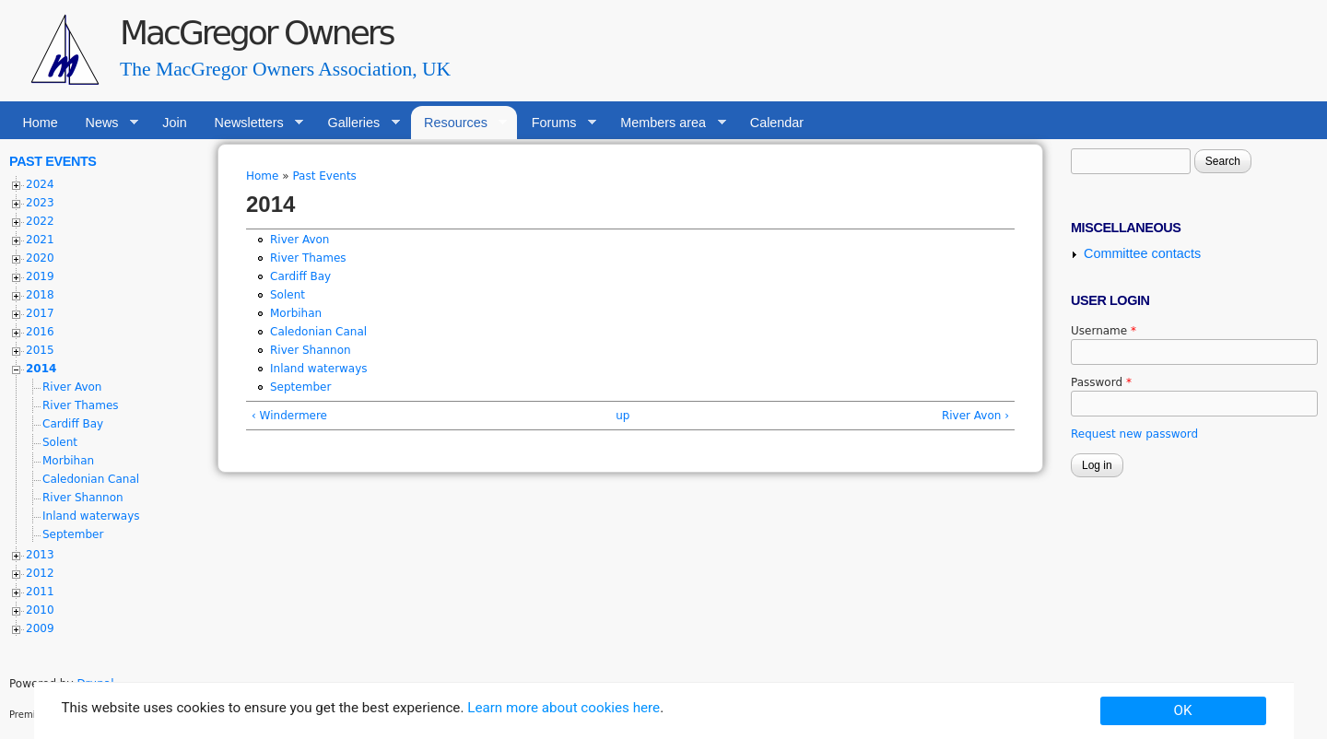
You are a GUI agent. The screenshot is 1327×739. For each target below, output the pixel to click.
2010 (40, 610)
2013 (40, 554)
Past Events (324, 176)
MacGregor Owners (256, 33)
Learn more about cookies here (563, 707)
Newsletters (252, 123)
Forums (557, 123)
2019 (40, 276)
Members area (666, 123)
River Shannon (310, 350)
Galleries (357, 123)
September (300, 387)
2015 (40, 350)
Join (174, 122)
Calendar (777, 122)
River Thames (308, 258)
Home (39, 122)
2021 (40, 239)
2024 (40, 184)
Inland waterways (319, 368)
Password (1101, 382)
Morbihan (296, 313)
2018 (40, 294)
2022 (40, 221)
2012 (40, 573)
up (622, 415)
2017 (40, 313)
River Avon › (975, 415)
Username (1103, 330)
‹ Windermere (289, 415)
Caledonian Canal (318, 331)
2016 (40, 331)
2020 (40, 258)
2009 (40, 628)
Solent (287, 294)
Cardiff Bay (300, 276)
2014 (41, 368)
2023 (40, 202)
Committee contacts (1142, 253)
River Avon (299, 239)
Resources (459, 123)
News (105, 123)
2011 (40, 591)
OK (1183, 710)
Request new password (1134, 434)
